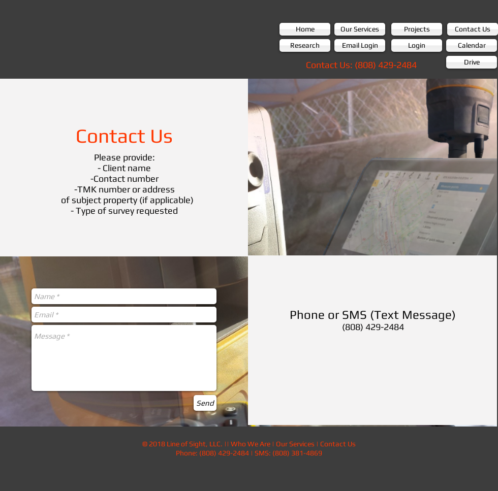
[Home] (304, 29)
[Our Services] (359, 29)
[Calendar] (471, 45)
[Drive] (471, 62)
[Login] (416, 45)
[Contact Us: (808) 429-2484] (361, 65)
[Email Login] (359, 45)
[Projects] (416, 29)
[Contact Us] (472, 29)
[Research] (304, 45)
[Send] (205, 403)
